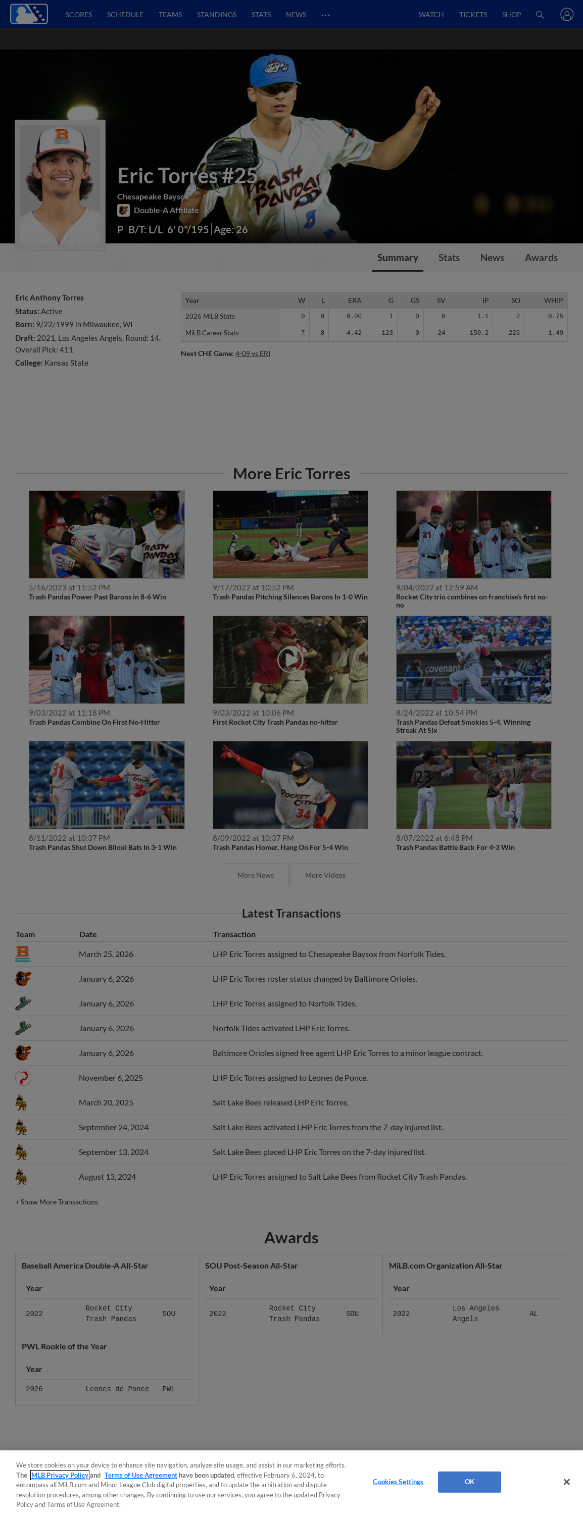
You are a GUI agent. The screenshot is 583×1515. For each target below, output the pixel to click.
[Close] (567, 1482)
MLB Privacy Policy (59, 1475)
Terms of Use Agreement (141, 1475)
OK (469, 1482)
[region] (291, 1482)
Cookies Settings (398, 1482)
